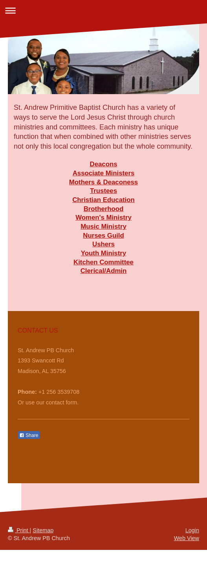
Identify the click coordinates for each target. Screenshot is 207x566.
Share (28, 435)
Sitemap (43, 530)
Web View (186, 538)
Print (19, 530)
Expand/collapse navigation (103, 10)
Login (192, 530)
